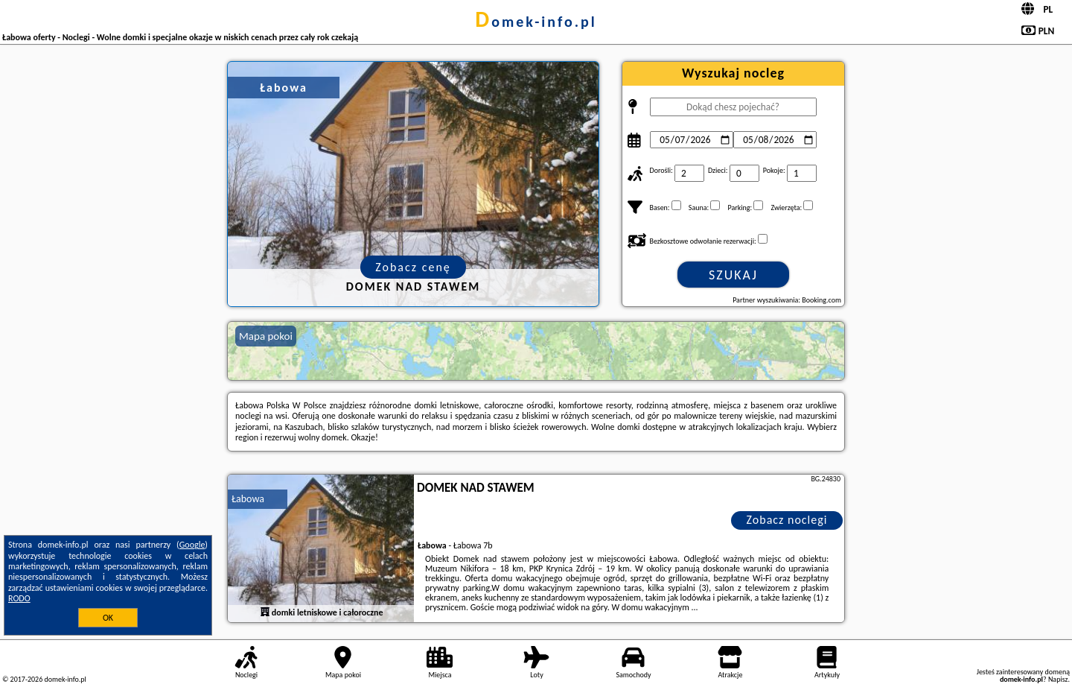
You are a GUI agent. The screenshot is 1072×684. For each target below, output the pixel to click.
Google (192, 544)
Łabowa (248, 499)
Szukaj (733, 275)
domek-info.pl (535, 22)
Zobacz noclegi (787, 520)
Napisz (1058, 679)
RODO (19, 598)
